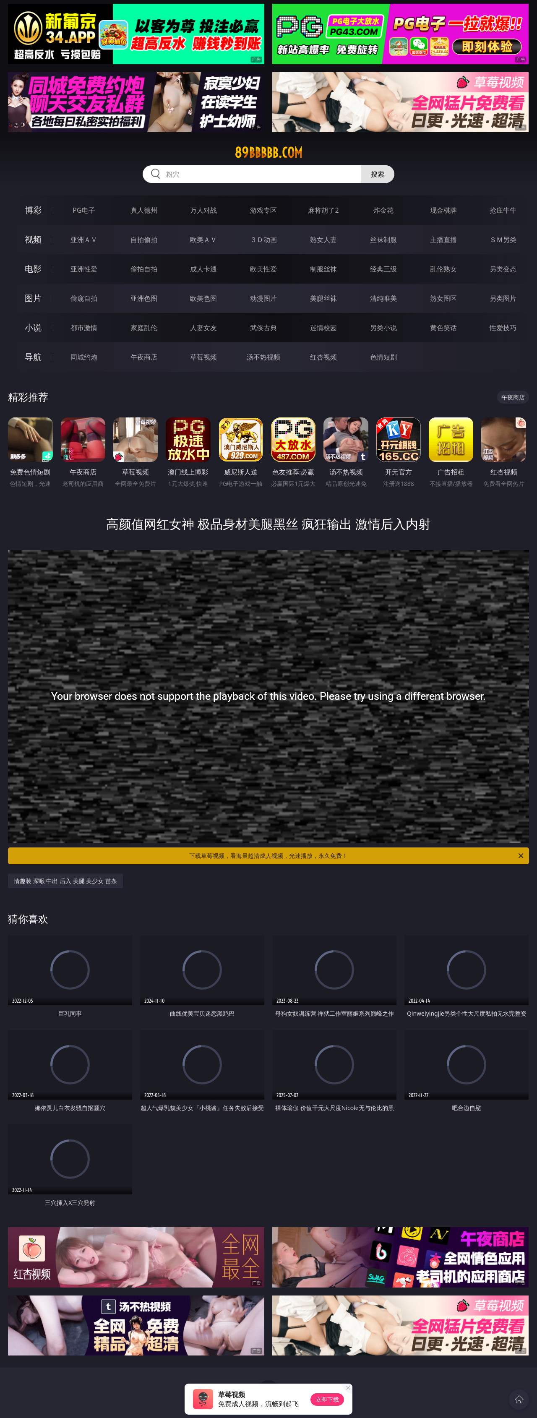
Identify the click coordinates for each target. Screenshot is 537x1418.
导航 (33, 356)
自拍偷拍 (143, 239)
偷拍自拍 (143, 269)
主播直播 (443, 239)
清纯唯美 (383, 298)
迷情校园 (323, 327)
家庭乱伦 (143, 327)
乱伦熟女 (443, 269)
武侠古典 (263, 327)
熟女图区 (443, 298)
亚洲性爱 (83, 269)
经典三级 (383, 269)
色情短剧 (383, 357)
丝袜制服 (383, 239)
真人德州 (143, 210)
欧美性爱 (263, 269)
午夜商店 (143, 357)
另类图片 (503, 298)
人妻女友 (203, 327)
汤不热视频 (263, 357)
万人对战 (203, 210)
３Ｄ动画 (263, 239)
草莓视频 (203, 357)
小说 (33, 327)
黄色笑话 (443, 327)
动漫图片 (263, 298)
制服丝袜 (323, 269)
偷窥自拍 (83, 298)
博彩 (33, 210)
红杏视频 (323, 357)
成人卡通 (203, 269)
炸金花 (383, 210)
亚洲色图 (143, 298)
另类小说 (383, 327)
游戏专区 (263, 210)
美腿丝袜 (323, 298)
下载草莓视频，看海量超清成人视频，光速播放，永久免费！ (357, 856)
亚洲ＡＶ (83, 239)
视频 (33, 239)
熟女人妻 (323, 239)
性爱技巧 (503, 327)
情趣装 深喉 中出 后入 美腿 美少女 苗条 (65, 881)
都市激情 (83, 327)
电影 (33, 268)
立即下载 (327, 1399)
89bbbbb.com (268, 152)
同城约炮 (83, 357)
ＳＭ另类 (503, 239)
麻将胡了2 (323, 210)
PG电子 (84, 210)
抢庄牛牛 (503, 210)
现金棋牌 (443, 210)
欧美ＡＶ (203, 239)
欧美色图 (203, 298)
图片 (33, 298)
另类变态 (503, 269)
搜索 (377, 174)
